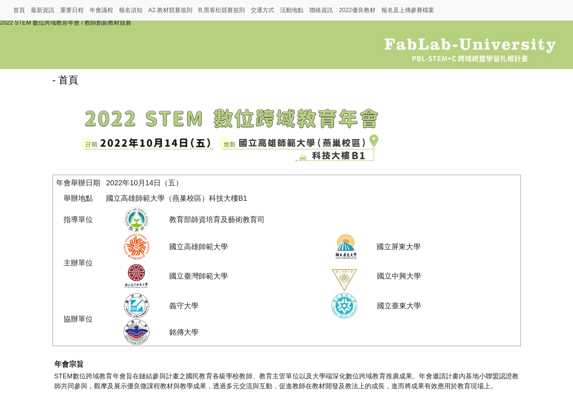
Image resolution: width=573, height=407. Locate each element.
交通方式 (262, 10)
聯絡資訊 (321, 10)
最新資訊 (42, 10)
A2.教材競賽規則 (170, 10)
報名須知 (130, 10)
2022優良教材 (357, 10)
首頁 (19, 10)
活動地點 (292, 10)
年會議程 (101, 10)
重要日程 (72, 10)
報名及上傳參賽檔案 (407, 10)
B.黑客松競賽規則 (221, 10)
